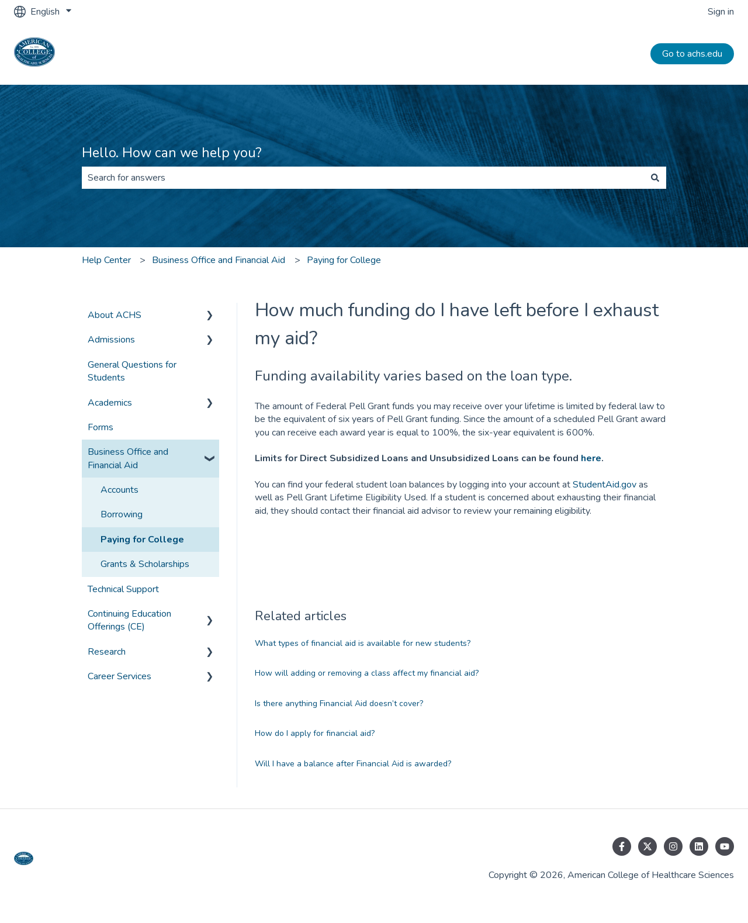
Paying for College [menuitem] (142, 539)
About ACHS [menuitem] (114, 315)
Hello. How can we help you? (172, 153)
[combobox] (363, 178)
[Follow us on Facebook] (621, 846)
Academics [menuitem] (110, 402)
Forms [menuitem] (100, 427)
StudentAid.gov (604, 484)
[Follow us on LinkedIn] (699, 846)
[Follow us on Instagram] (673, 846)
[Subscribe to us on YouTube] (724, 846)
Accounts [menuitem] (119, 489)
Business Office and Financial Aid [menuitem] (128, 458)
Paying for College (344, 260)
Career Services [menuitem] (119, 676)
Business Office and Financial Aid (218, 260)
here (591, 458)
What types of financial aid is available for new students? (362, 643)
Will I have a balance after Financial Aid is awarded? (353, 763)
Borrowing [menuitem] (122, 514)
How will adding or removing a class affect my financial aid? (367, 673)
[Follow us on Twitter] (647, 846)
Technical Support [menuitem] (123, 589)
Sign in (721, 11)
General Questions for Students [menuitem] (132, 371)
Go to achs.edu (692, 53)
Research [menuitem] (107, 651)
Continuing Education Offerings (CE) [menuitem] (129, 620)
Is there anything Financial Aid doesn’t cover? (339, 703)
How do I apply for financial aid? (315, 733)
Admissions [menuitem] (111, 339)
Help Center (106, 260)
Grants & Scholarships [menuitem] (145, 564)
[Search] (655, 178)
